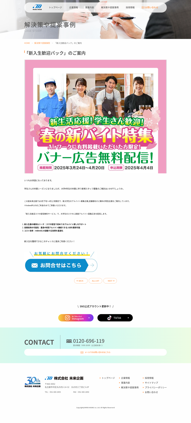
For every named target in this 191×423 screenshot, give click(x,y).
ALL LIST (95, 281)
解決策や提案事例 (110, 7)
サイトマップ (151, 392)
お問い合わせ (150, 7)
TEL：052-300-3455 (53, 401)
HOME (27, 42)
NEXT (119, 281)
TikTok (114, 333)
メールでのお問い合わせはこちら (138, 358)
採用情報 (130, 7)
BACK (72, 281)
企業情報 (73, 7)
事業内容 (89, 7)
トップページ (55, 7)
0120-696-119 (89, 356)
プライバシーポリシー (156, 396)
